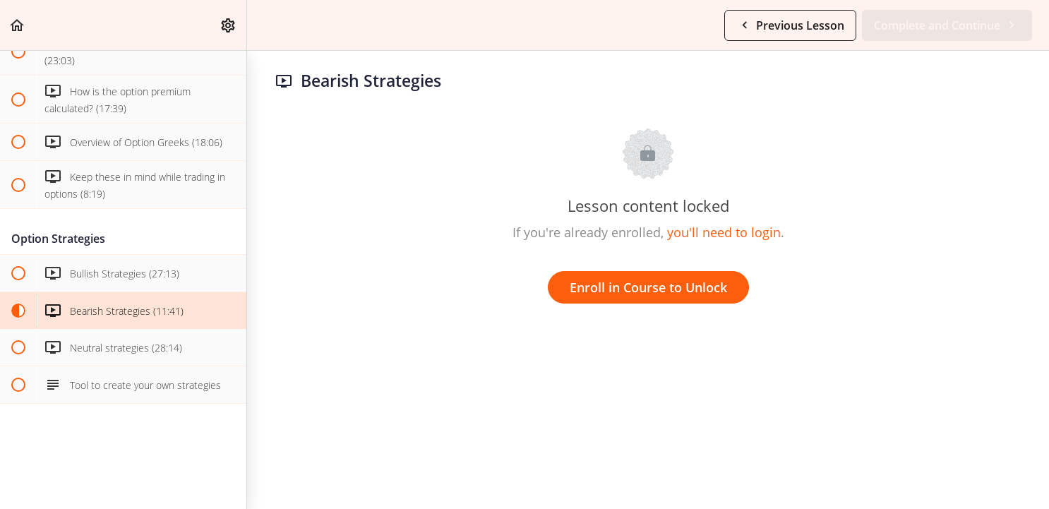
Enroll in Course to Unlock (648, 287)
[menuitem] (228, 25)
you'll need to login (724, 232)
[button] (17, 25)
